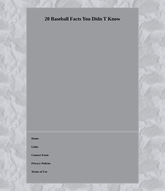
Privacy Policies (41, 163)
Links (34, 146)
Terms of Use (39, 171)
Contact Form (40, 155)
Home (35, 138)
